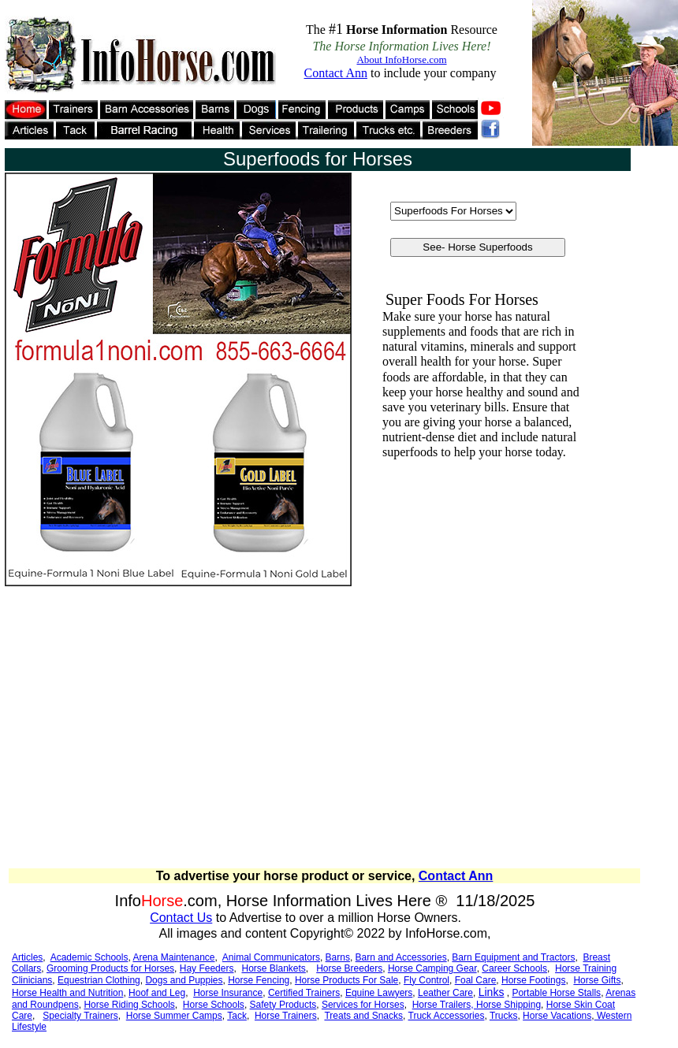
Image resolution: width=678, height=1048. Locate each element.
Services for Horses (363, 1004)
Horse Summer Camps (174, 1015)
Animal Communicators (271, 957)
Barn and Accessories (401, 957)
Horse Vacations (557, 1015)
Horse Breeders (349, 968)
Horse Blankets (273, 968)
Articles (27, 957)
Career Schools (514, 968)
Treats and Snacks (363, 1015)
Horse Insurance (228, 992)
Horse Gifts (596, 980)
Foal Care (476, 980)
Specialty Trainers (80, 1015)
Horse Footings (533, 980)
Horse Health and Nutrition (67, 992)
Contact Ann (456, 876)
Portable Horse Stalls (556, 992)
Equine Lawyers (378, 992)
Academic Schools (89, 957)
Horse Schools (213, 1004)
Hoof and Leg (157, 992)
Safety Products (283, 1004)
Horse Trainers (286, 1015)
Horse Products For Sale (346, 980)
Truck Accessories (446, 1015)
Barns (338, 957)
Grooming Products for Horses (110, 968)
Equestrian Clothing (99, 980)
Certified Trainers (304, 992)
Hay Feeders (207, 968)
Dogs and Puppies (183, 980)
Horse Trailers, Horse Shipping (476, 1004)
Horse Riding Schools (129, 1004)
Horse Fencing (258, 980)
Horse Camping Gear (432, 968)
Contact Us (181, 917)
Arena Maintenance (173, 957)
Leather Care (445, 992)
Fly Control (426, 980)
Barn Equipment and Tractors (513, 957)
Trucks (504, 1015)
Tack (237, 1015)
